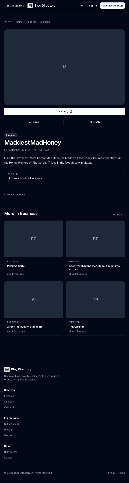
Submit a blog (11, 424)
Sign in (93, 5)
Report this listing (14, 194)
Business (45, 21)
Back (8, 21)
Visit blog (64, 111)
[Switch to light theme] (81, 5)
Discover (31, 21)
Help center (10, 452)
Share (95, 122)
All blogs (9, 401)
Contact (8, 457)
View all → (118, 214)
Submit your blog (112, 5)
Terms (121, 472)
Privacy (111, 472)
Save (34, 122)
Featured (9, 396)
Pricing (8, 429)
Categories (10, 407)
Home (19, 21)
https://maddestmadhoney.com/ (26, 178)
